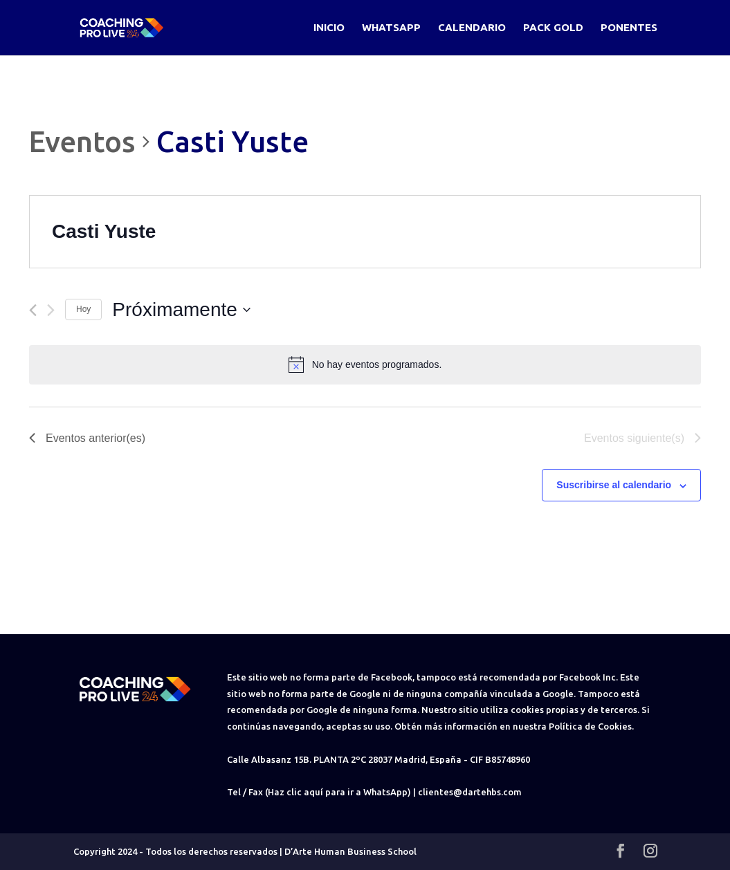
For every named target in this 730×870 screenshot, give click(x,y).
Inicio (329, 28)
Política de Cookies (590, 726)
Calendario (472, 28)
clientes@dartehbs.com (470, 792)
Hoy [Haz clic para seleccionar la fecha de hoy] (83, 309)
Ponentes (629, 28)
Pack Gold (553, 28)
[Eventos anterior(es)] (33, 310)
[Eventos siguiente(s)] (51, 310)
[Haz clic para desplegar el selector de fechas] (181, 310)
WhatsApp (391, 28)
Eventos (82, 141)
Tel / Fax (245, 792)
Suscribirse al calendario (613, 484)
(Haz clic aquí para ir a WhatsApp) (338, 792)
